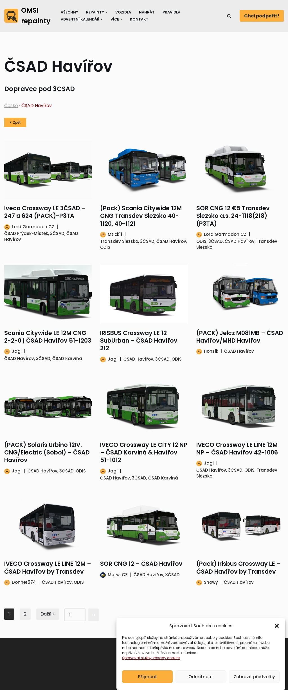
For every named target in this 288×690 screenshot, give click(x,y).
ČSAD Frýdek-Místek (26, 233)
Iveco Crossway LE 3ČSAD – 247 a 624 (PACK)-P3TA (45, 212)
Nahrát (147, 12)
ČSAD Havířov (171, 241)
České (11, 105)
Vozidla (123, 12)
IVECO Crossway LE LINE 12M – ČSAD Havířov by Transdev (47, 567)
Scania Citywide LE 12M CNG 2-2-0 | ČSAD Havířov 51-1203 (47, 337)
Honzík (211, 351)
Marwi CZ (118, 575)
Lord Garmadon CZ (33, 227)
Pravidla (171, 12)
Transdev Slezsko (119, 241)
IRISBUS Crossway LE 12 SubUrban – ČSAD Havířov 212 (138, 340)
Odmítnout (200, 683)
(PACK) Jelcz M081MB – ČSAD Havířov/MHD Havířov (239, 337)
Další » (47, 614)
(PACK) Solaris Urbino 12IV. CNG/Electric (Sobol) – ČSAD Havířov (47, 452)
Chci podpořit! (261, 16)
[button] (277, 633)
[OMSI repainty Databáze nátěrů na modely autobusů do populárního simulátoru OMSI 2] (27, 16)
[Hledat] (229, 16)
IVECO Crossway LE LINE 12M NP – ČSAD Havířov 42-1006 (237, 448)
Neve (9, 683)
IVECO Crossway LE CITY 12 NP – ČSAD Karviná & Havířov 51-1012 (143, 452)
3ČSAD (57, 233)
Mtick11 (115, 234)
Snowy (211, 582)
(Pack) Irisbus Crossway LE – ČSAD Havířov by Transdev (238, 567)
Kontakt (139, 19)
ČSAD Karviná (67, 358)
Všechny (69, 12)
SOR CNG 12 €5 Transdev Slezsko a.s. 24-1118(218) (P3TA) (233, 216)
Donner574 (24, 582)
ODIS (105, 247)
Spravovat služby (137, 664)
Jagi (17, 351)
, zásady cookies (166, 664)
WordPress (48, 683)
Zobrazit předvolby (254, 683)
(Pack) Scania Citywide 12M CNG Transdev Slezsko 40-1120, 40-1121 (141, 216)
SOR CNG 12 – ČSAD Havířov (141, 564)
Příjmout (147, 683)
